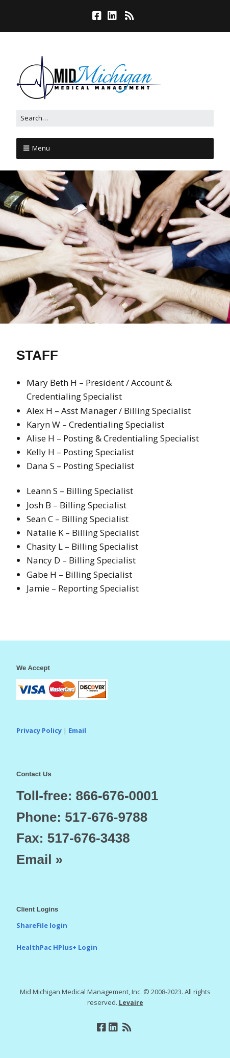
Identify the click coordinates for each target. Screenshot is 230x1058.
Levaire (131, 1002)
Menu (41, 148)
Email (77, 730)
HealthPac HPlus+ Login (56, 947)
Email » (39, 859)
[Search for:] (115, 118)
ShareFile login (41, 925)
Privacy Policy (39, 730)
